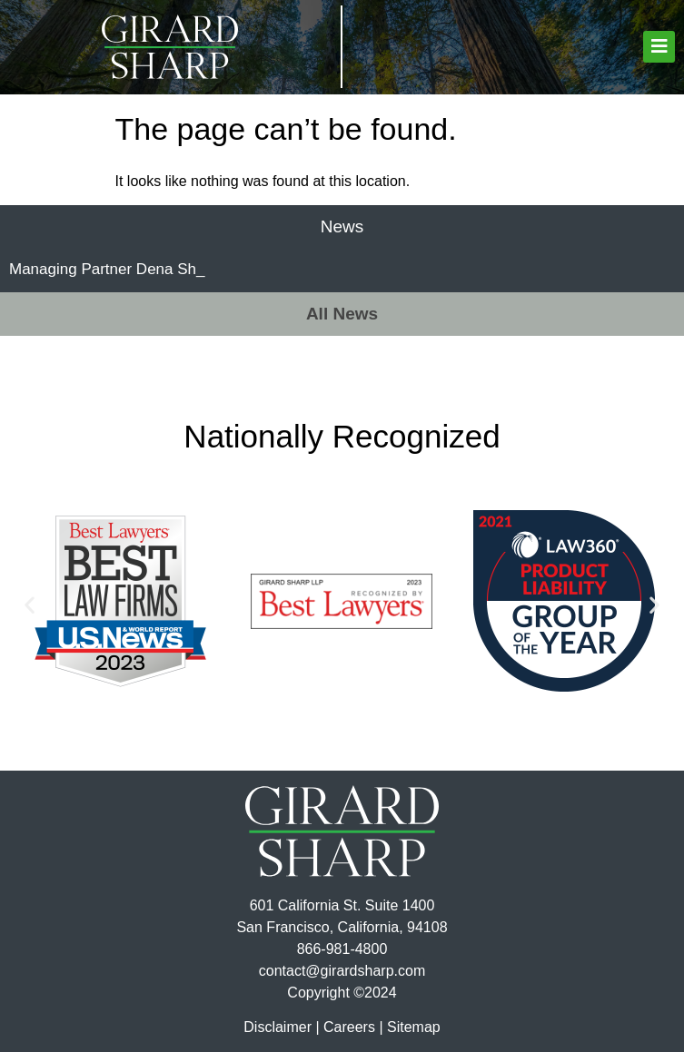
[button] (659, 47)
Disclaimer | (281, 1027)
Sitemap (414, 1027)
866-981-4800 (342, 949)
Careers (349, 1027)
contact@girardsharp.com (342, 970)
